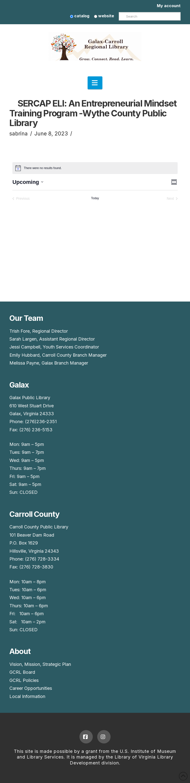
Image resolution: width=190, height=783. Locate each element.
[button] (95, 82)
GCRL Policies (24, 680)
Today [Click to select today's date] (95, 198)
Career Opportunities (30, 688)
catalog (79, 15)
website (104, 15)
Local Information (27, 696)
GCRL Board (22, 672)
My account (169, 5)
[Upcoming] (27, 182)
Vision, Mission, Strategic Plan (40, 664)
